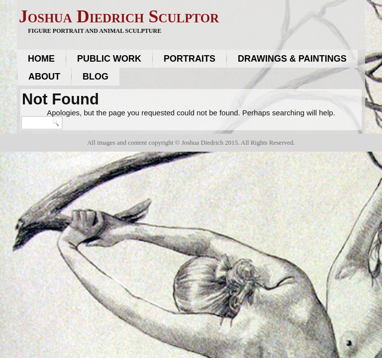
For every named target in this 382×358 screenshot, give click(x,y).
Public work (109, 59)
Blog (95, 77)
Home (41, 59)
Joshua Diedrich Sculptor (119, 16)
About (44, 77)
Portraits (189, 59)
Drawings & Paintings (292, 59)
